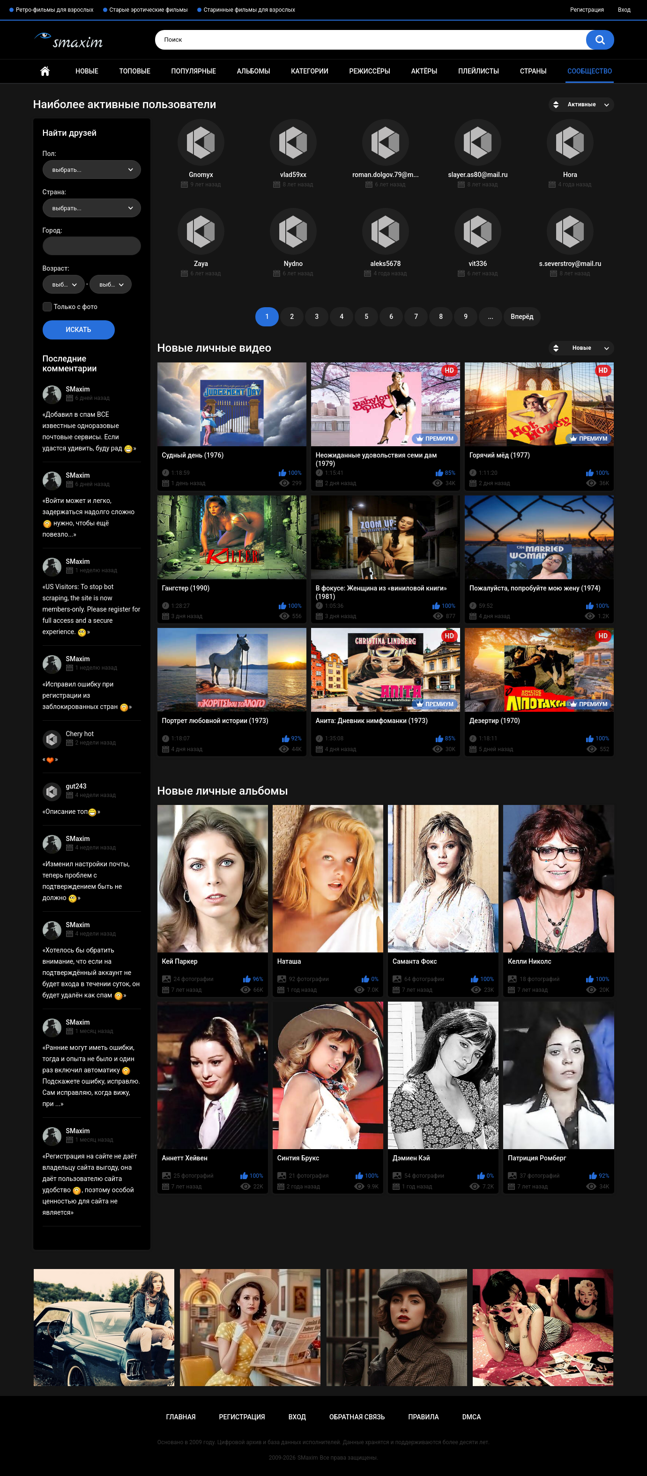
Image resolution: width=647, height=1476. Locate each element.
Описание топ (71, 811)
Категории (309, 71)
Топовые (134, 71)
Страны (533, 71)
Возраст (55, 268)
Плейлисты (478, 71)
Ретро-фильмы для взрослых (55, 10)
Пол (49, 153)
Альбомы (253, 71)
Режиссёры (370, 71)
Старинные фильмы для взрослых (249, 10)
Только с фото (75, 306)
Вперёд (522, 316)
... (490, 316)
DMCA (471, 1417)
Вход (624, 10)
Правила (423, 1417)
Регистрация (587, 10)
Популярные (193, 71)
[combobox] (92, 169)
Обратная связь (357, 1417)
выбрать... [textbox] (67, 169)
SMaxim (78, 389)
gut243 (76, 786)
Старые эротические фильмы (149, 10)
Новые (86, 71)
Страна (54, 192)
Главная (45, 71)
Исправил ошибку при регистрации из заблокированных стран (86, 695)
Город (52, 230)
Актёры (424, 71)
